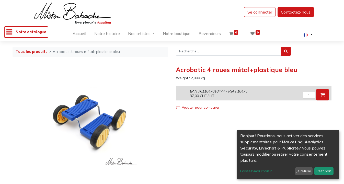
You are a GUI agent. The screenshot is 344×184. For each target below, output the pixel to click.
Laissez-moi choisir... (257, 171)
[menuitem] (79, 34)
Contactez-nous (296, 12)
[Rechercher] (286, 51)
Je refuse (303, 171)
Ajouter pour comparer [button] (198, 107)
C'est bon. (324, 171)
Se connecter (259, 12)
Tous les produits (32, 51)
